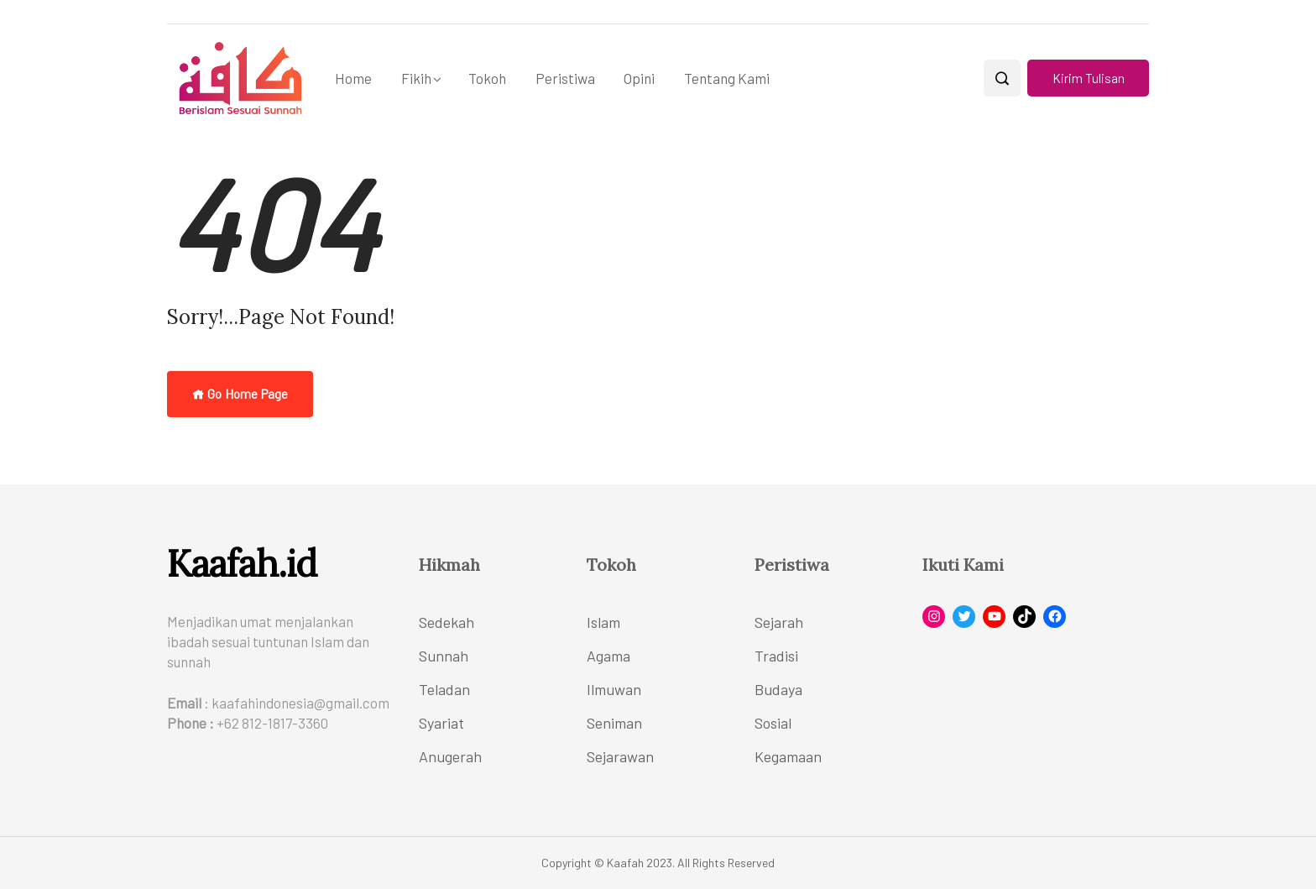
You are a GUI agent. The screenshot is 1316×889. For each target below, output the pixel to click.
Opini (639, 78)
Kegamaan (788, 756)
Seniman (614, 723)
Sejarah (779, 622)
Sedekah (446, 622)
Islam (603, 622)
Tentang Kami (727, 78)
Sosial (773, 723)
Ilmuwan (614, 689)
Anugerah (450, 756)
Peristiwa (565, 78)
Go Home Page (240, 393)
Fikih (416, 78)
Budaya (778, 689)
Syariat (441, 723)
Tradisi (776, 655)
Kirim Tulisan (1088, 78)
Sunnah (443, 655)
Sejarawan (620, 756)
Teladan (444, 689)
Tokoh (487, 78)
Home (353, 78)
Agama (608, 655)
